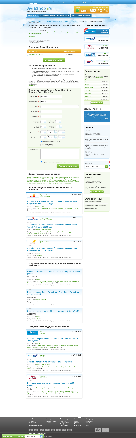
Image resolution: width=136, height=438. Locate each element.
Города (39, 21)
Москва (38, 206)
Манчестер (62, 181)
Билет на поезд (63, 15)
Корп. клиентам (84, 15)
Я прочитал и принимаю (55, 162)
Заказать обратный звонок (100, 7)
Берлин (29, 177)
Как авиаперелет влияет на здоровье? (95, 205)
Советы (87, 425)
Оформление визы (65, 422)
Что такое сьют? (89, 177)
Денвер (66, 281)
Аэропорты (88, 422)
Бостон (44, 281)
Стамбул (76, 208)
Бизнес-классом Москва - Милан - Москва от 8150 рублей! (53, 311)
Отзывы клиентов (92, 109)
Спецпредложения (47, 15)
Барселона (55, 179)
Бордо (60, 232)
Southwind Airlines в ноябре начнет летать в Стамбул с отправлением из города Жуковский (96, 147)
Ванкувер (49, 281)
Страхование (49, 424)
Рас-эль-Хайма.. (89, 87)
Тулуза (56, 183)
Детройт (71, 281)
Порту (40, 183)
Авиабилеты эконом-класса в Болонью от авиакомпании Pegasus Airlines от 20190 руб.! (52, 249)
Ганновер (43, 177)
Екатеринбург (31, 347)
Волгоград (70, 345)
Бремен (34, 177)
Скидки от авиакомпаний (95, 26)
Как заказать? (50, 2)
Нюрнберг (30, 179)
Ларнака (39, 366)
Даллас (62, 281)
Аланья (39, 345)
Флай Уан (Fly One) (42, 356)
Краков (60, 180)
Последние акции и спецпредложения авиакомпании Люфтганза (55, 264)
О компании (94, 2)
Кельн (62, 177)
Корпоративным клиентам (35, 425)
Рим (53, 183)
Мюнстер (71, 177)
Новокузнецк (46, 393)
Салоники (87, 90)
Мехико (43, 282)
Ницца (29, 183)
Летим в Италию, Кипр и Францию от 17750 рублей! (50, 362)
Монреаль (49, 282)
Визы (74, 15)
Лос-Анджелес (31, 282)
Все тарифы (97, 102)
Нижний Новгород (59, 388)
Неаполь (77, 181)
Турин (60, 183)
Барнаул (56, 345)
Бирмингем (67, 179)
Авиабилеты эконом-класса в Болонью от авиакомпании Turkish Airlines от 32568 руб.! (52, 226)
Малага (41, 181)
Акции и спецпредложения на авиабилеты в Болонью (50, 189)
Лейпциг (66, 177)
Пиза (36, 183)
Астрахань (50, 345)
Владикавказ (62, 345)
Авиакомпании (89, 421)
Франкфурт (88, 93)
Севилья (70, 208)
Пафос (76, 366)
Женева (56, 180)
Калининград (48, 347)
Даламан (75, 345)
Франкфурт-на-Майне (39, 179)
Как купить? (32, 421)
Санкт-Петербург (46, 229)
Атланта (39, 281)
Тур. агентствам (64, 425)
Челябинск (78, 388)
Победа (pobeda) (42, 332)
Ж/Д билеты (49, 422)
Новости (89, 127)
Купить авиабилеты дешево (36, 11)
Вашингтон (56, 281)
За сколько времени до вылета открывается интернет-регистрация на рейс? (95, 187)
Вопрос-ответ (77, 425)
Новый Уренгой (55, 393)
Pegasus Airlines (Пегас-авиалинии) (45, 195)
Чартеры (84, 2)
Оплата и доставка (63, 2)
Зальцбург (49, 183)
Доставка (76, 422)
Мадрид (36, 181)
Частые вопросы (93, 174)
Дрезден (57, 177)
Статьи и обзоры (93, 199)
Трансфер (62, 424)
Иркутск (37, 347)
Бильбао (61, 179)
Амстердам (49, 179)
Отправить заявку (54, 60)
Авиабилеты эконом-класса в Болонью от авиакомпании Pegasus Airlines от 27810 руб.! (52, 202)
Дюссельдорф (51, 177)
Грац (52, 180)
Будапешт (30, 180)
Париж (33, 183)
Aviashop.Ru (31, 21)
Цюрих (71, 183)
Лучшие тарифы (92, 71)
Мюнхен (76, 177)
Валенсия (77, 232)
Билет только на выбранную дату (51, 141)
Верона (44, 180)
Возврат (75, 2)
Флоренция (65, 183)
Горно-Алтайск (58, 391)
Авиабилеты (33, 15)
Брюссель (73, 179)
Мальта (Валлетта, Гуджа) (51, 181)
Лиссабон (68, 180)
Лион (64, 180)
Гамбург (38, 177)
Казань (42, 347)
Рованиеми (88, 82)
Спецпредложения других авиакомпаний (49, 327)
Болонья (48, 21)
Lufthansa (73, 21)
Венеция (38, 180)
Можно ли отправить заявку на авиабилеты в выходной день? (93, 181)
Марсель (67, 181)
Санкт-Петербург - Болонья (35, 54)
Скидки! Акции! (32, 422)
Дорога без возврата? (91, 208)
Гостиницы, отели (51, 421)
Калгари (76, 281)
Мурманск (30, 393)
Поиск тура (63, 421)
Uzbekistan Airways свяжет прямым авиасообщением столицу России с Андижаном (95, 154)
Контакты (105, 2)
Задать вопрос (97, 191)
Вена (34, 180)
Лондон (73, 180)
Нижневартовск (38, 393)
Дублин (48, 180)
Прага (43, 183)
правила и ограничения (63, 162)
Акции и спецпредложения (60, 21)
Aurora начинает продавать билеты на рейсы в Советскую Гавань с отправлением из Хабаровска (95, 133)
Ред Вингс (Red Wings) (43, 377)
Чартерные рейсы (33, 424)
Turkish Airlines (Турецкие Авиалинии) (46, 218)
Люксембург (30, 181)
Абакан (39, 391)
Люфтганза (32, 36)
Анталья (39, 208)
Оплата (76, 421)
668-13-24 (94, 10)
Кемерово (73, 391)
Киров (54, 347)
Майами (38, 282)
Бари (38, 232)
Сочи (42, 206)
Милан (72, 181)
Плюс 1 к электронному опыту (93, 201)
